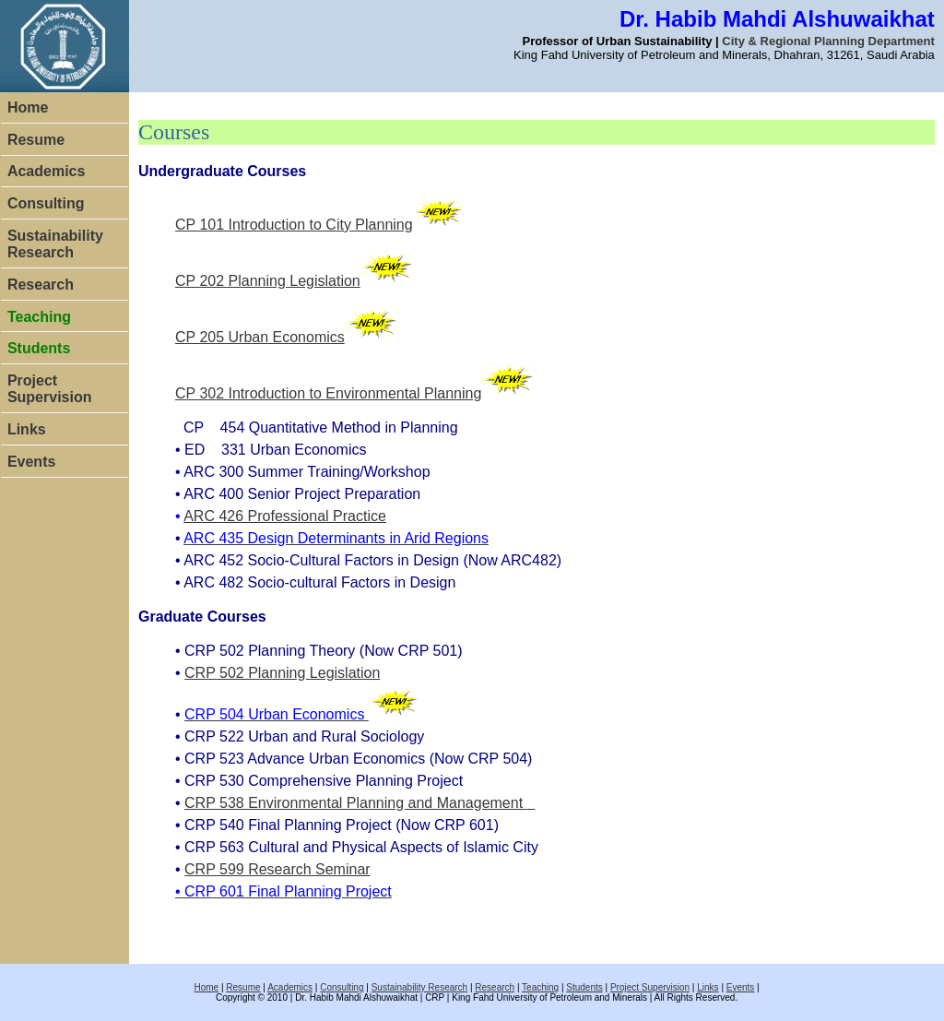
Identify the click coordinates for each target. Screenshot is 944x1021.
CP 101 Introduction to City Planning (294, 224)
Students (584, 987)
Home (27, 107)
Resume (36, 140)
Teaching (540, 987)
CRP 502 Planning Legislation (282, 673)
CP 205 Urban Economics (260, 337)
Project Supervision (49, 389)
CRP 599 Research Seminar (277, 869)
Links (26, 429)
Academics (46, 171)
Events (31, 461)
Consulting (46, 203)
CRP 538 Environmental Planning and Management (353, 803)
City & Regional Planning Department (828, 41)
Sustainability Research (55, 244)
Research (40, 284)
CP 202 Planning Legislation (267, 281)
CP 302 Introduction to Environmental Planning (328, 393)
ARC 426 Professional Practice (284, 516)
